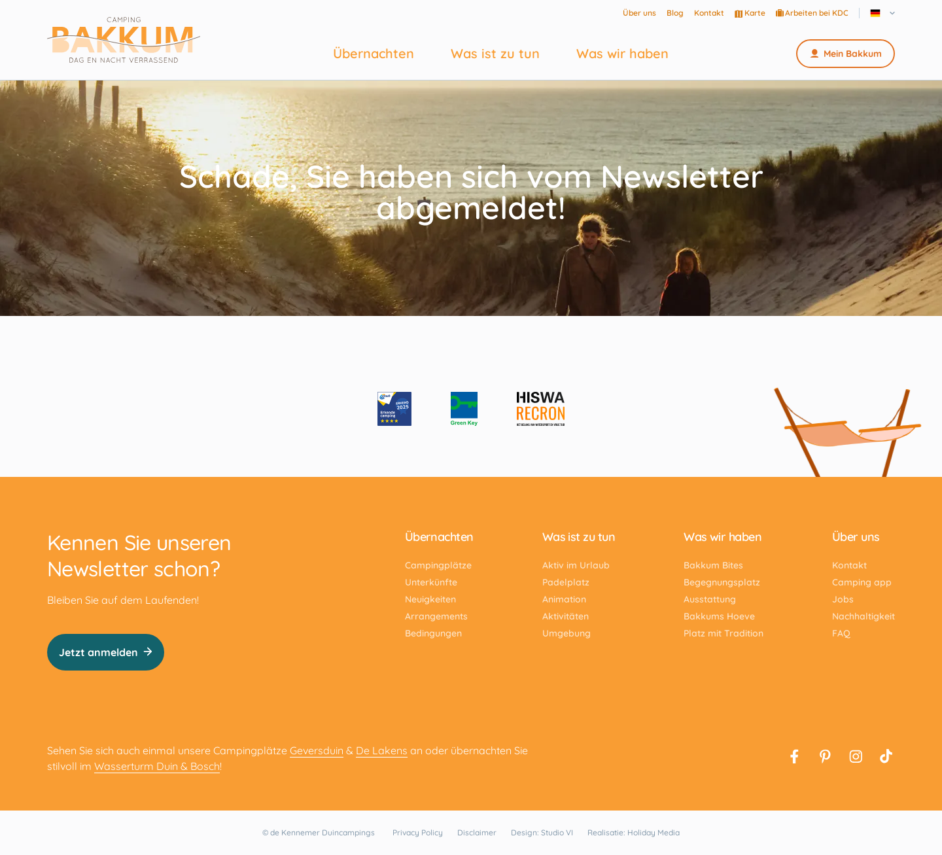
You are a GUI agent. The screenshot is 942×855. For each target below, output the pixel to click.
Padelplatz (565, 582)
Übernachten (373, 53)
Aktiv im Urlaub (576, 565)
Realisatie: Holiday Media (633, 832)
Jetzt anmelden (105, 652)
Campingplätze (438, 565)
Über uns (639, 13)
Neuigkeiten (430, 599)
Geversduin (316, 750)
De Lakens (382, 750)
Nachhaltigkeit (863, 616)
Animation (564, 599)
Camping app (862, 582)
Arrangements (436, 616)
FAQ (841, 633)
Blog (675, 13)
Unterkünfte (431, 582)
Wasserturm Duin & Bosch (157, 766)
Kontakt (709, 13)
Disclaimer (477, 832)
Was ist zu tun (495, 53)
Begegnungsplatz (722, 582)
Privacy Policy (417, 832)
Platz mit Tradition (723, 633)
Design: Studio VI (542, 832)
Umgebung (566, 633)
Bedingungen (433, 633)
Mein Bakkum (845, 54)
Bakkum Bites (713, 565)
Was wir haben (622, 53)
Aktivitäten (565, 616)
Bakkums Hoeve (719, 616)
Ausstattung (710, 599)
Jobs (843, 599)
